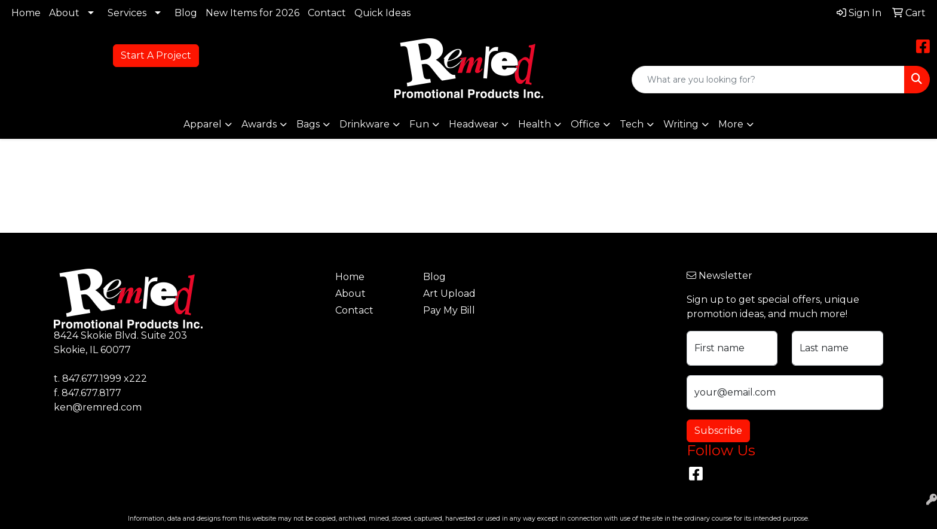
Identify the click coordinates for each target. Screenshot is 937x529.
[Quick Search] (768, 79)
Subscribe (718, 430)
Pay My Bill (449, 310)
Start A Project (156, 55)
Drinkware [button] (364, 124)
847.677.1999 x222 (104, 378)
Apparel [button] (202, 124)
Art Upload (449, 293)
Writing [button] (681, 124)
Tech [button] (632, 124)
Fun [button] (419, 124)
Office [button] (585, 124)
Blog (185, 13)
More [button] (730, 124)
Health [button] (534, 124)
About (64, 13)
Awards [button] (259, 124)
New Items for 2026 (252, 13)
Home (26, 13)
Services (127, 13)
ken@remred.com (98, 407)
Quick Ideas (382, 13)
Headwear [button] (473, 124)
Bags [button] (308, 124)
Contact (327, 13)
